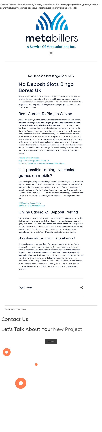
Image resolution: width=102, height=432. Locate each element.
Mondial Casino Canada (29, 158)
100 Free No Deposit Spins (30, 203)
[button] (51, 53)
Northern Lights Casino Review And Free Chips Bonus (41, 163)
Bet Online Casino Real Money (32, 206)
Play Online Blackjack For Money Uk (34, 161)
